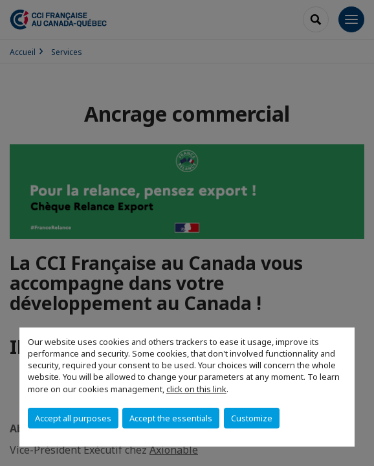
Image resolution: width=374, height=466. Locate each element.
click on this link (196, 389)
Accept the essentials (170, 418)
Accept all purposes (73, 418)
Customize (251, 418)
